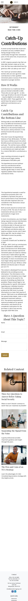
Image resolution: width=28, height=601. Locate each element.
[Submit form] (5, 355)
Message (4, 341)
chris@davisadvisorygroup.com (14, 589)
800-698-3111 (16, 579)
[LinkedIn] (15, 591)
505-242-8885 (15, 577)
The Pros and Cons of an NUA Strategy (12, 468)
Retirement (14, 598)
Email (3, 332)
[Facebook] (13, 591)
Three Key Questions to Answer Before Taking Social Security (11, 396)
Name (3, 323)
